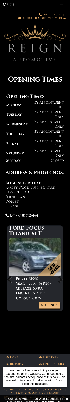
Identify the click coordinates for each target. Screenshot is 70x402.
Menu (8, 4)
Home (12, 357)
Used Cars (48, 357)
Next (59, 279)
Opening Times (51, 364)
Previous (11, 279)
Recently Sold (14, 365)
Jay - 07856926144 (54, 15)
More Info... (49, 305)
